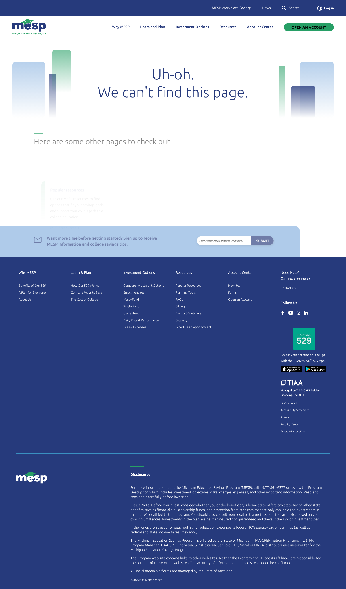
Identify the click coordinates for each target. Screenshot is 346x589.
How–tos (234, 285)
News (266, 8)
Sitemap (285, 417)
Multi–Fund (131, 299)
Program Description (293, 431)
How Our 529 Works (85, 285)
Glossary (181, 320)
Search (290, 8)
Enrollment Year (134, 292)
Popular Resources (188, 285)
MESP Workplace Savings (231, 8)
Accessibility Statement (295, 410)
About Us (25, 299)
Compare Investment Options (143, 285)
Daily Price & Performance (141, 320)
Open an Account (240, 299)
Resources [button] (228, 27)
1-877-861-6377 (298, 278)
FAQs (179, 299)
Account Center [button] (260, 27)
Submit (255, 241)
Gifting (180, 306)
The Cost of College (84, 299)
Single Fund (131, 306)
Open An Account (308, 27)
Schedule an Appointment (193, 327)
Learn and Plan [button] (152, 27)
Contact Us (288, 288)
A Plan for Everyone (32, 292)
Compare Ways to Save (86, 292)
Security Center (290, 424)
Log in (325, 8)
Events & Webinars (188, 313)
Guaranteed (131, 313)
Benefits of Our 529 (32, 285)
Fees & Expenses (134, 327)
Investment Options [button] (192, 27)
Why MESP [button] (121, 27)
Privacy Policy (289, 402)
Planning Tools (186, 292)
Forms (232, 292)
